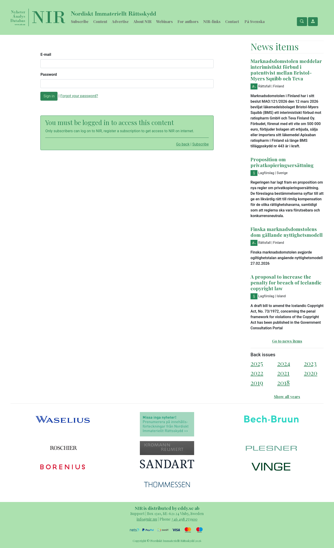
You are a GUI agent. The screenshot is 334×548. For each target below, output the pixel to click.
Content (100, 21)
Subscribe (80, 21)
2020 (310, 372)
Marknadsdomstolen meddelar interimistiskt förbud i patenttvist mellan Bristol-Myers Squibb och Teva (286, 70)
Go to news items (287, 341)
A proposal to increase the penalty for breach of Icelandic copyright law (285, 282)
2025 (256, 363)
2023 (310, 363)
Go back (182, 144)
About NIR (142, 21)
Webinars (164, 21)
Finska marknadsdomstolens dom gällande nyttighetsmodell (286, 232)
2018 (283, 382)
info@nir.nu (147, 519)
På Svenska (254, 21)
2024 (283, 363)
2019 (256, 382)
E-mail (45, 54)
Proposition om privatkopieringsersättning (282, 162)
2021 (283, 372)
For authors (188, 21)
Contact (232, 21)
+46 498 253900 (184, 519)
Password (48, 74)
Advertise (120, 21)
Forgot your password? (79, 96)
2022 (256, 372)
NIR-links (212, 21)
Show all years (287, 396)
